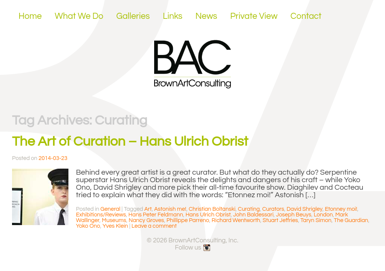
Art (148, 209)
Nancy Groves (146, 220)
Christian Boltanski (212, 209)
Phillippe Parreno (188, 220)
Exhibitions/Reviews (101, 215)
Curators (273, 209)
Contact (306, 16)
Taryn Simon (316, 220)
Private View (253, 16)
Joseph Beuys (293, 215)
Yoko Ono (88, 226)
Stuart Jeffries (280, 220)
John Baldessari (253, 215)
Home (30, 16)
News (206, 16)
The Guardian (351, 220)
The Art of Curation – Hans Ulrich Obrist (130, 141)
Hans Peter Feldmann (156, 215)
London (323, 215)
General (110, 209)
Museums (114, 220)
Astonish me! (170, 209)
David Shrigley (304, 209)
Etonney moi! (341, 209)
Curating (249, 209)
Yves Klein (115, 226)
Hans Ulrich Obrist (207, 215)
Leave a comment (154, 226)
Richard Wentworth (236, 220)
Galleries (133, 16)
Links (172, 16)
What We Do (79, 16)
